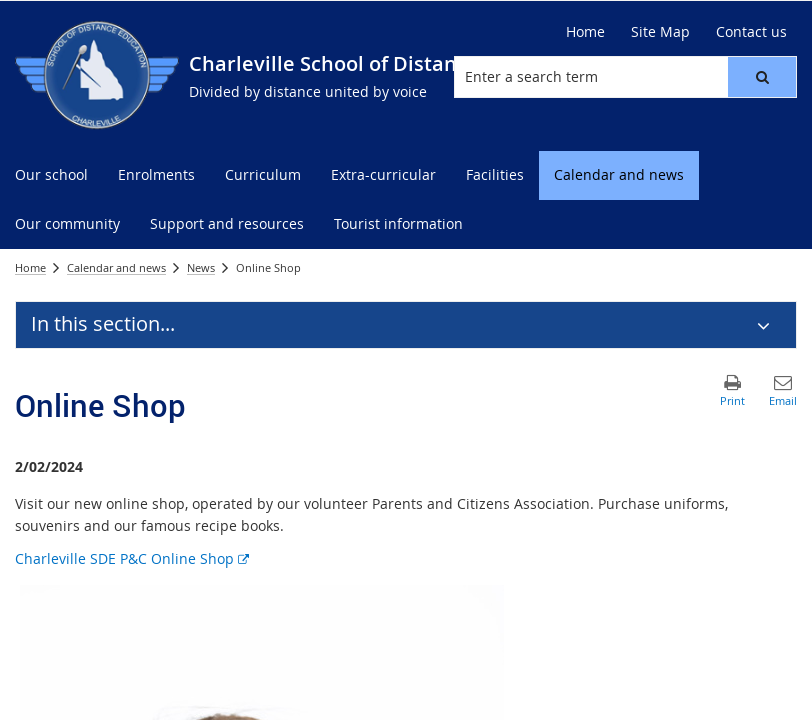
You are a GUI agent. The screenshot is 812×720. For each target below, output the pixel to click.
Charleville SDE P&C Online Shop (132, 558)
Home (30, 267)
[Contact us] (751, 32)
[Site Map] (660, 32)
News (201, 267)
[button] (762, 77)
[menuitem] (51, 175)
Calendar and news (116, 267)
